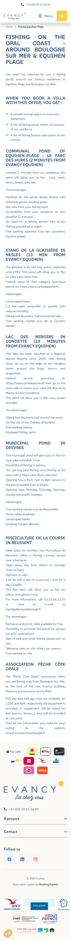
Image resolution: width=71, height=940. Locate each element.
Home (9, 26)
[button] (7, 933)
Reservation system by (35, 884)
